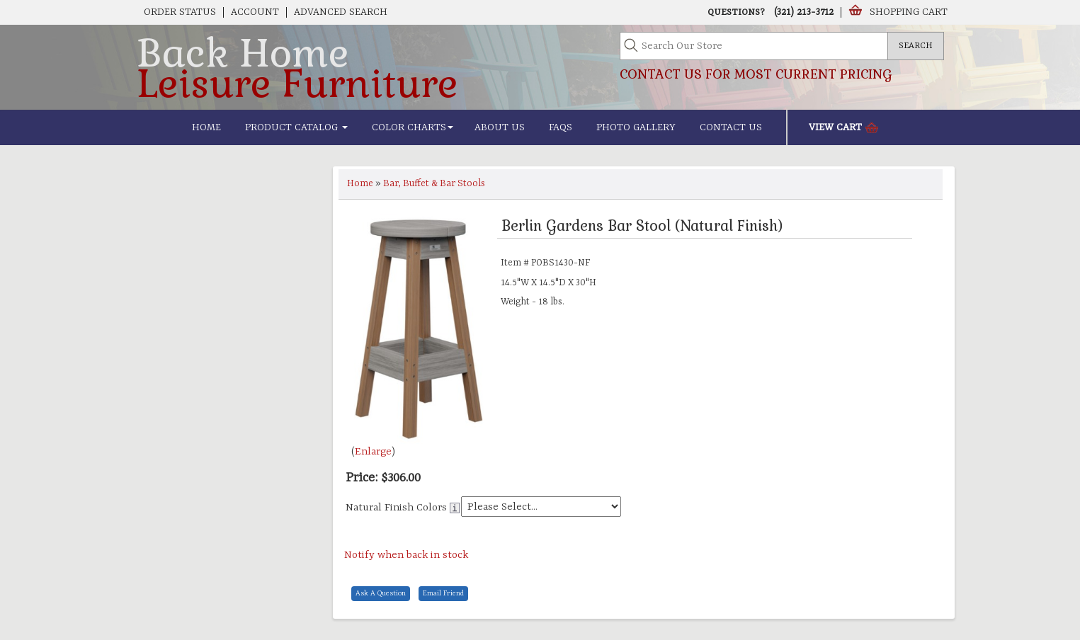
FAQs (560, 127)
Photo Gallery (636, 127)
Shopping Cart (909, 12)
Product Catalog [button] (296, 127)
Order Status (180, 12)
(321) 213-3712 (804, 12)
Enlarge (373, 452)
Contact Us (731, 127)
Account (255, 12)
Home (206, 127)
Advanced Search (340, 12)
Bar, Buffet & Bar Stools (434, 183)
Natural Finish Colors (396, 508)
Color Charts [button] (412, 127)
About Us (499, 127)
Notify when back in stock (406, 555)
